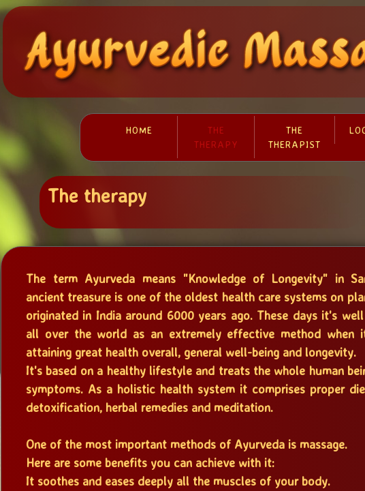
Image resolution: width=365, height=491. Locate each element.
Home (139, 130)
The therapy (216, 137)
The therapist (294, 137)
